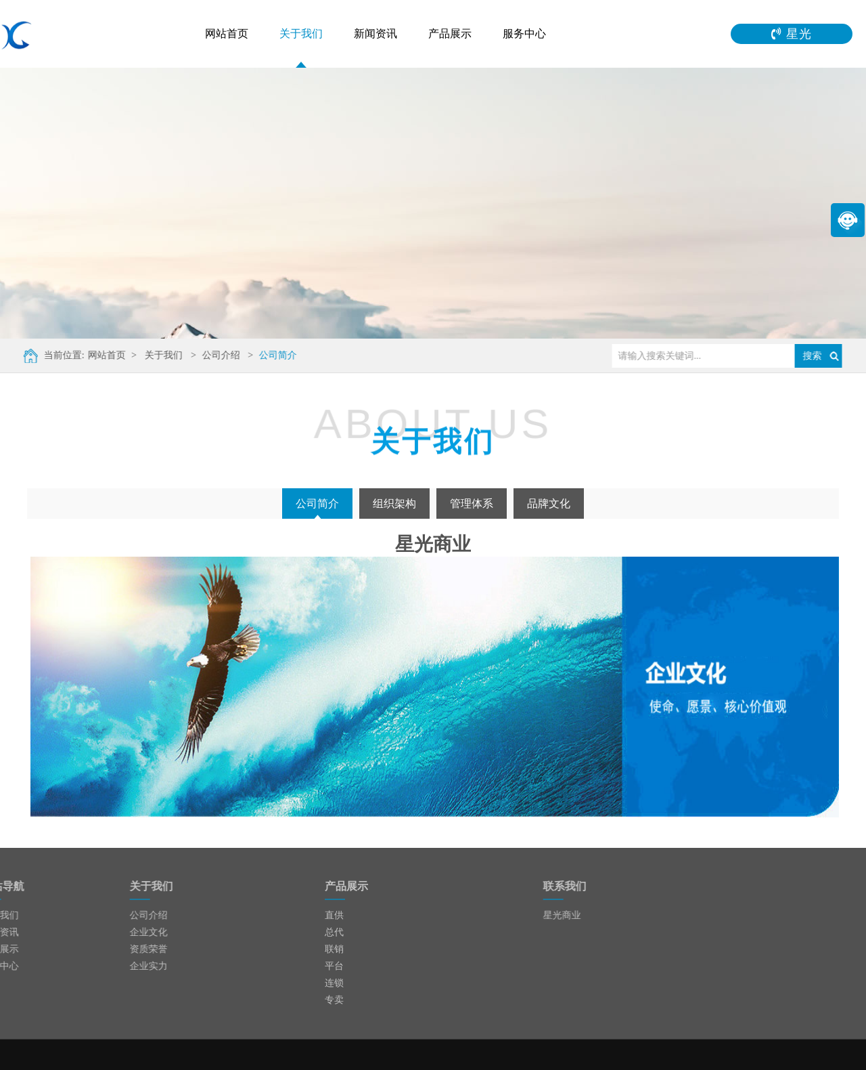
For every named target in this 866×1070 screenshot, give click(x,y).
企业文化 (129, 932)
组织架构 (394, 503)
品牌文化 (548, 503)
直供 (334, 915)
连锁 (334, 983)
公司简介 (272, 355)
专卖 (334, 1000)
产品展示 (450, 33)
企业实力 (129, 966)
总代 (334, 932)
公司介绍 (215, 355)
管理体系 (471, 503)
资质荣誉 (129, 949)
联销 (334, 949)
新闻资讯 (375, 33)
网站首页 (226, 33)
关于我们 (301, 33)
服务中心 (524, 33)
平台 (334, 966)
